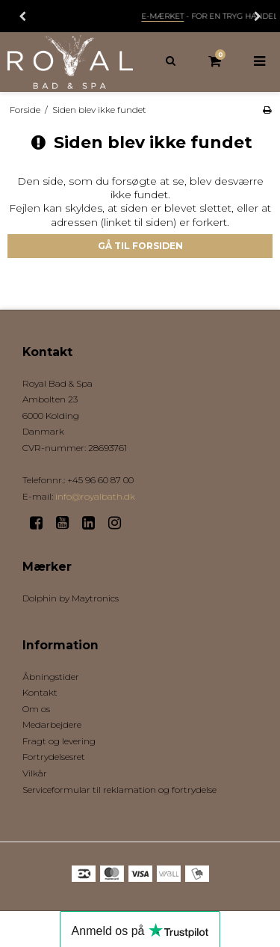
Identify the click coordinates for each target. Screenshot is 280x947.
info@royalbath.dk (95, 496)
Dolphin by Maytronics (70, 598)
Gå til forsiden (140, 245)
